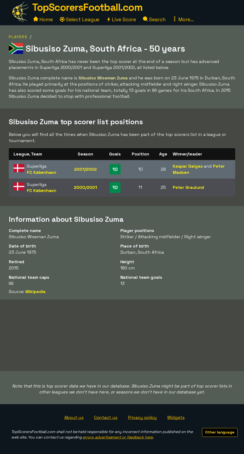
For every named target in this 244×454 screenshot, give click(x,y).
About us (74, 417)
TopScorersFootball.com (87, 7)
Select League (80, 19)
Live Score (121, 19)
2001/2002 (85, 169)
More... (183, 19)
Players (18, 36)
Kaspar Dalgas (188, 166)
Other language (219, 432)
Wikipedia (35, 291)
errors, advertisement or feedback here (118, 437)
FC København (41, 172)
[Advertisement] (122, 335)
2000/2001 (85, 187)
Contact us (105, 417)
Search (154, 19)
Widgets (175, 417)
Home (43, 19)
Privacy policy (142, 417)
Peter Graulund (188, 187)
